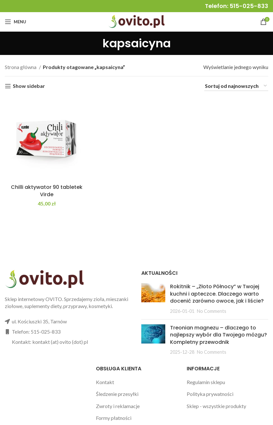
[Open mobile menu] (15, 21)
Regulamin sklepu (206, 382)
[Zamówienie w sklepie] (236, 86)
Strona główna (21, 67)
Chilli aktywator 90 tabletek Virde (46, 190)
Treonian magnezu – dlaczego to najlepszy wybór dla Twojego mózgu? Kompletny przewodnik (218, 335)
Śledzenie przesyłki (117, 394)
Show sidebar (29, 86)
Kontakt (105, 382)
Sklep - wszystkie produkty (216, 406)
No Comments (211, 311)
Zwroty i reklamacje (118, 406)
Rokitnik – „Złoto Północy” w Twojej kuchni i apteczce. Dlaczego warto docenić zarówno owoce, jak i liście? (217, 294)
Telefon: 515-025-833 (236, 6)
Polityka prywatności (210, 394)
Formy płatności (113, 418)
